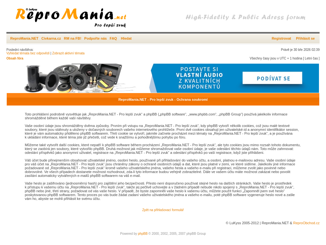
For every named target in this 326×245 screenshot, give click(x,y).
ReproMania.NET (24, 38)
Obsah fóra (14, 58)
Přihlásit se (305, 38)
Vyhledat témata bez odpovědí (28, 53)
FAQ (113, 38)
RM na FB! (72, 38)
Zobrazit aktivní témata (68, 53)
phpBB (143, 233)
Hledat (126, 38)
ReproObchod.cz (306, 223)
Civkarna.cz (51, 38)
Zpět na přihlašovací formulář (163, 210)
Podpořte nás (95, 38)
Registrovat (281, 38)
